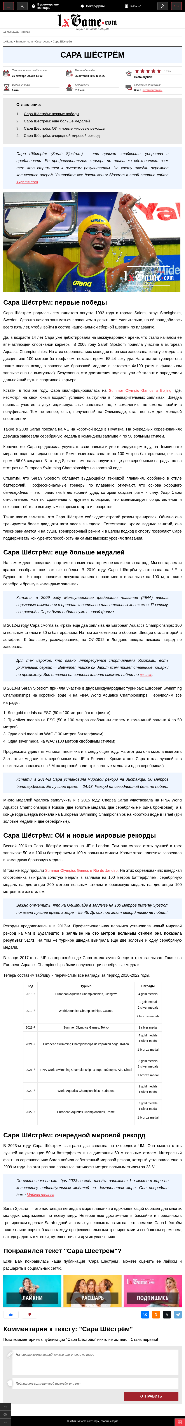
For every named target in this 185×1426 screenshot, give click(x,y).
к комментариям (152, 92)
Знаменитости (24, 44)
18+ (176, 6)
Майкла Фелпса (41, 1200)
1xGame (8, 44)
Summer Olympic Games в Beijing (139, 396)
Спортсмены (43, 44)
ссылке (146, 680)
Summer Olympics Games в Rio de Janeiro (92, 876)
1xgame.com (27, 188)
